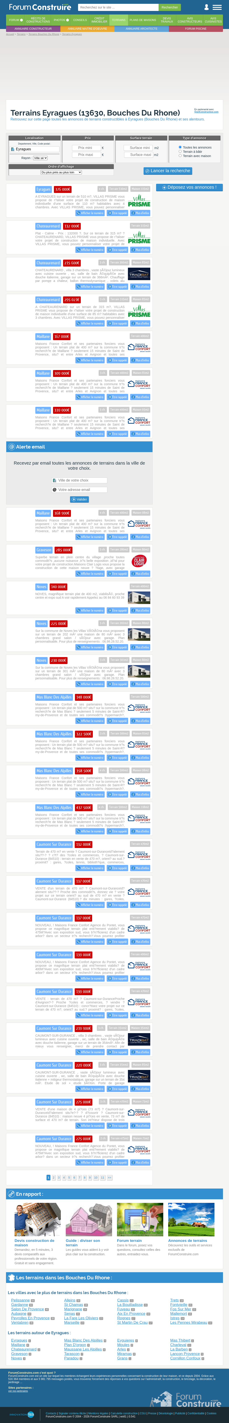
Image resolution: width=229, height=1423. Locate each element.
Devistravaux (167, 20)
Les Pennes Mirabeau (188, 1322)
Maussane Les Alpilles (83, 1349)
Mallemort (178, 1313)
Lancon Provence (185, 1354)
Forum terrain (129, 1241)
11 (102, 1177)
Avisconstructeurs (190, 20)
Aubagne (18, 1313)
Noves (16, 1358)
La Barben (179, 1349)
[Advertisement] (114, 67)
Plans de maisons (143, 20)
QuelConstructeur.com (206, 112)
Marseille (71, 1322)
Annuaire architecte (141, 28)
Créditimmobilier (99, 20)
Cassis (123, 1300)
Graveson (19, 1354)
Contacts (51, 1413)
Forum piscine (195, 28)
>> (109, 1177)
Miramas (124, 1354)
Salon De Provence (27, 1309)
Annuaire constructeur (33, 28)
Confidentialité (195, 1413)
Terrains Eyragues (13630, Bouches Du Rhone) (95, 112)
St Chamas (73, 1305)
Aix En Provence (131, 1313)
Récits (38, 20)
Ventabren (20, 1322)
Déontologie (166, 1413)
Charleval (178, 1345)
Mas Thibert (180, 1340)
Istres (175, 1318)
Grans (122, 1358)
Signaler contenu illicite (72, 1413)
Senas (69, 1313)
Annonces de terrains (187, 1241)
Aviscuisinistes (213, 20)
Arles (121, 1349)
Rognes (123, 1318)
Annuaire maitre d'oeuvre (87, 28)
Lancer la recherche (167, 170)
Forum (14, 20)
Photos (59, 20)
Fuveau (123, 1309)
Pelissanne (20, 1300)
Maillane (18, 1345)
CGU (143, 1413)
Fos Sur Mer (180, 1309)
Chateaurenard (23, 1349)
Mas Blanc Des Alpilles (83, 1340)
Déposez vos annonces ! (189, 187)
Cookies (211, 1413)
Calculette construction (124, 1413)
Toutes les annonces (195, 147)
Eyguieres (125, 1340)
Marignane (73, 1309)
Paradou (71, 1358)
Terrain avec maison (195, 156)
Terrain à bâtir (190, 151)
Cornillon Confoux (185, 1358)
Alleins (69, 1300)
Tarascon (72, 1354)
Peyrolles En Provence (30, 1318)
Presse (152, 1413)
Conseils (80, 20)
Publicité (180, 1413)
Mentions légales (98, 1413)
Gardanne (19, 1305)
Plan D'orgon (75, 1345)
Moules (123, 1345)
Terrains (118, 20)
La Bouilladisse (130, 1305)
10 (95, 1177)
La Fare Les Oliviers (81, 1318)
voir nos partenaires (18, 1391)
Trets (174, 1300)
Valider (79, 499)
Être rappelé (117, 213)
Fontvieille (178, 1305)
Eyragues (19, 1340)
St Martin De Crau (132, 1322)
